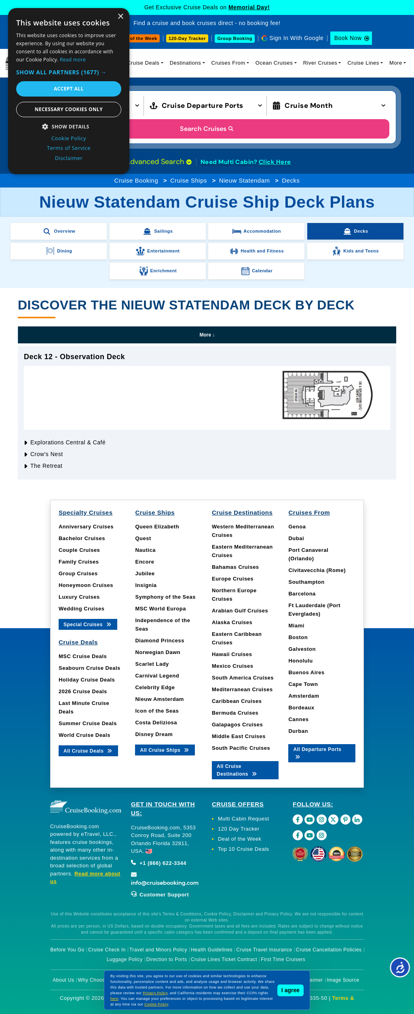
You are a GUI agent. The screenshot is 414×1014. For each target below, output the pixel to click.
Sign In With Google (296, 38)
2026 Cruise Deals (83, 691)
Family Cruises (79, 562)
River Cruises (320, 63)
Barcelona (301, 594)
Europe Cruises (232, 579)
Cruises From (228, 63)
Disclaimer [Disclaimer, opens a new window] (69, 158)
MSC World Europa (160, 609)
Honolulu (300, 661)
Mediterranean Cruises (242, 689)
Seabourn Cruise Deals (89, 668)
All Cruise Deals (88, 750)
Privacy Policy (155, 993)
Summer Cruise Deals (88, 723)
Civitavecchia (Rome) (317, 570)
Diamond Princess (159, 640)
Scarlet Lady (152, 664)
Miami (296, 626)
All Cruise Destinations (237, 770)
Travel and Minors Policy (158, 950)
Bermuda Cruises (235, 713)
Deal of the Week (137, 38)
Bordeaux (301, 708)
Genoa (297, 527)
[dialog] (68, 91)
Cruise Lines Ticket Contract (224, 959)
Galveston (301, 649)
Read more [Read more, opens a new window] (73, 59)
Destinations (185, 63)
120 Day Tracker (239, 829)
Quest (143, 538)
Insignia (145, 585)
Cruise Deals (143, 63)
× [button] (120, 17)
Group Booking (234, 38)
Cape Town (303, 684)
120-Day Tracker (187, 38)
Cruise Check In (107, 950)
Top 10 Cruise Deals (243, 849)
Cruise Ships (188, 180)
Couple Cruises (79, 550)
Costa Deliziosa (156, 722)
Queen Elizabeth (157, 527)
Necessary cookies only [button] (69, 109)
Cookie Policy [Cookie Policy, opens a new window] (68, 138)
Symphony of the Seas (165, 597)
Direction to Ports (166, 959)
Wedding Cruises (81, 609)
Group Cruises (78, 573)
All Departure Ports (317, 753)
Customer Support (160, 895)
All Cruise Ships (165, 749)
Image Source (343, 980)
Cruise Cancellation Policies (329, 950)
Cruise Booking (136, 180)
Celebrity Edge (155, 687)
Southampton (306, 582)
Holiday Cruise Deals (87, 680)
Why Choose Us (97, 980)
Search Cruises (207, 128)
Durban (298, 731)
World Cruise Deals (84, 735)
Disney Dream (154, 734)
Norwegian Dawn (157, 652)
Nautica (145, 550)
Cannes (298, 719)
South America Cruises (243, 678)
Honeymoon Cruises (86, 585)
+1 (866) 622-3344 (158, 863)
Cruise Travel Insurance (264, 950)
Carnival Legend (157, 676)
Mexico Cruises (232, 666)
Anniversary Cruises (86, 527)
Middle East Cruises (239, 736)
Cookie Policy (156, 1004)
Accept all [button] (69, 88)
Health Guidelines (211, 950)
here (114, 999)
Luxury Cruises (79, 597)
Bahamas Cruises (235, 567)
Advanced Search (158, 161)
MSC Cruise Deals (83, 656)
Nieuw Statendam (244, 180)
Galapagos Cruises (237, 725)
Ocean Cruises (274, 63)
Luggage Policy (125, 959)
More (395, 63)
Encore (144, 562)
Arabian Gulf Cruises (240, 611)
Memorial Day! (249, 7)
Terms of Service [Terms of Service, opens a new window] (69, 147)
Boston (298, 637)
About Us (63, 980)
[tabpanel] (207, 412)
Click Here (275, 162)
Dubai (296, 538)
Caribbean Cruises (237, 701)
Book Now (348, 38)
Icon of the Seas (157, 711)
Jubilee (144, 573)
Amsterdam (303, 696)
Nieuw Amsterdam (159, 699)
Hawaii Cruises (232, 654)
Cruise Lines (363, 63)
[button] (68, 72)
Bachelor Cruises (82, 538)
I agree (290, 990)
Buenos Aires (306, 672)
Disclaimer (310, 980)
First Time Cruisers (283, 959)
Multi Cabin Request (243, 819)
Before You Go (67, 950)
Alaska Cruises (232, 622)
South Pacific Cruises (241, 748)
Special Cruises (87, 624)
